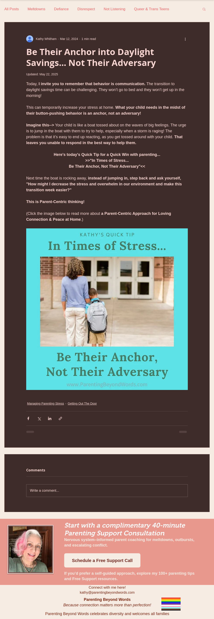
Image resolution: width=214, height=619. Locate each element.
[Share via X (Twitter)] (39, 418)
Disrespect (86, 9)
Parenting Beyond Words (107, 599)
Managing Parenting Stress (45, 403)
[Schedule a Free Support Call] (102, 560)
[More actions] (185, 38)
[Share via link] (60, 418)
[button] (204, 9)
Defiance (61, 9)
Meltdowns (36, 9)
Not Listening (114, 9)
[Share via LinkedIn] (50, 418)
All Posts (11, 9)
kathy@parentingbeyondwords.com (107, 592)
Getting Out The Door (82, 403)
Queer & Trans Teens (151, 9)
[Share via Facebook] (28, 418)
